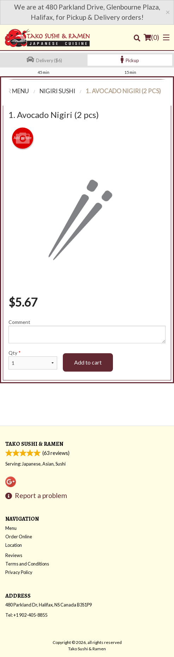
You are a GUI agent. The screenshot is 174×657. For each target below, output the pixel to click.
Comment (87, 331)
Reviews (13, 555)
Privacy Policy (18, 572)
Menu (11, 528)
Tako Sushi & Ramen (34, 443)
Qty (32, 359)
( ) (151, 37)
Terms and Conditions (27, 564)
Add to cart (88, 362)
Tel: (26, 615)
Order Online (18, 536)
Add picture (23, 138)
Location (13, 545)
